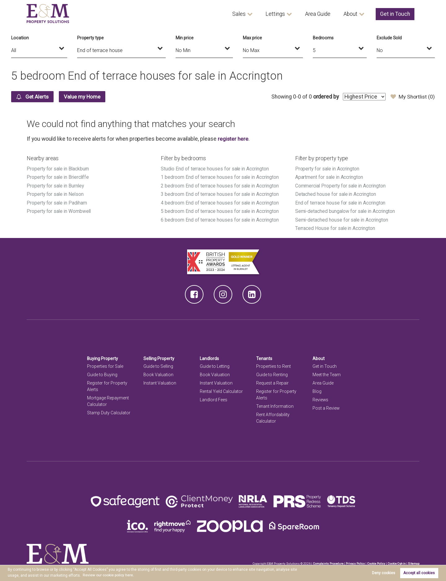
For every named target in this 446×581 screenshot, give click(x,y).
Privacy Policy (354, 562)
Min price (185, 37)
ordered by (325, 97)
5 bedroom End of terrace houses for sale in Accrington (220, 210)
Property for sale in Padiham (57, 202)
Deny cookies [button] (383, 573)
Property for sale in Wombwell (59, 210)
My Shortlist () (412, 96)
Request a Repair (272, 382)
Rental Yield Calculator (221, 390)
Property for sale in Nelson (56, 194)
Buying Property (103, 357)
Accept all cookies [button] (419, 573)
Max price (252, 37)
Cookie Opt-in (396, 562)
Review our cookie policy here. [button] (108, 575)
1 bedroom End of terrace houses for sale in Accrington (220, 177)
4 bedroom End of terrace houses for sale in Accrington (220, 202)
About (350, 14)
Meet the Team (327, 373)
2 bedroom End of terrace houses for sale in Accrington (220, 185)
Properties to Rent (273, 365)
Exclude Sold (389, 37)
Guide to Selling (158, 365)
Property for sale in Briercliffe (58, 177)
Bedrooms (323, 37)
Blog (317, 390)
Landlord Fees (213, 398)
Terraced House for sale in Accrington (335, 227)
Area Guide (317, 14)
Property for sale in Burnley (56, 185)
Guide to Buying (102, 373)
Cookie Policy (375, 562)
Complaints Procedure (327, 562)
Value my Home (85, 97)
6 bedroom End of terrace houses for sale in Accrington (220, 219)
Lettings (275, 14)
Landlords (209, 357)
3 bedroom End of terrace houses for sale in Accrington (220, 194)
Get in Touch (395, 14)
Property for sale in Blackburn (58, 169)
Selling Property (159, 357)
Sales (239, 14)
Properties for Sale (105, 365)
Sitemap (413, 562)
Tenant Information (275, 405)
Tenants (264, 357)
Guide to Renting (272, 373)
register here (233, 139)
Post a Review (326, 407)
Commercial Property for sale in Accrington (341, 185)
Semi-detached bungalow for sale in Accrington (346, 210)
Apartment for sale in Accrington (329, 177)
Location (20, 37)
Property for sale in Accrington (327, 169)
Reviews (321, 398)
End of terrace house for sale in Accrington (341, 202)
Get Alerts (33, 96)
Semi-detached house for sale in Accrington (342, 219)
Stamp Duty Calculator (109, 411)
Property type (90, 37)
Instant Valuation (159, 382)
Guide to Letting (215, 365)
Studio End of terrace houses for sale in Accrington (215, 169)
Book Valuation (158, 373)
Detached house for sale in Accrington (336, 194)
